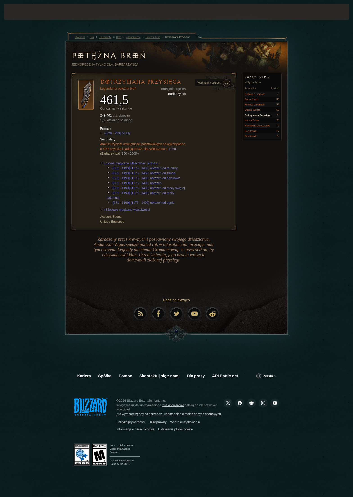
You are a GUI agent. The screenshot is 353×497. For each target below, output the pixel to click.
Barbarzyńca (126, 64)
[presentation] (20, 12)
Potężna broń (108, 55)
